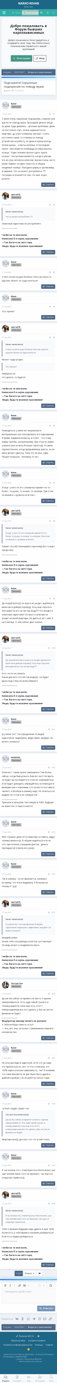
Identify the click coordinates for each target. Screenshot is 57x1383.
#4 (54, 306)
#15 (53, 912)
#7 (54, 482)
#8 (54, 521)
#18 (53, 1103)
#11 (53, 729)
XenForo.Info (21, 1356)
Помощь (39, 1345)
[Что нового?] (48, 13)
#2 (54, 204)
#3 (54, 272)
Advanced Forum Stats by (28, 1354)
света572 (15, 194)
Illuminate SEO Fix (25, 1336)
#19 (53, 1165)
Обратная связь (18, 1340)
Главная (49, 1345)
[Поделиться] (50, 114)
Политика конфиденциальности (17, 1345)
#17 (53, 1058)
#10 (53, 648)
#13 (53, 832)
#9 (54, 598)
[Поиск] (53, 13)
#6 (54, 425)
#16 (53, 993)
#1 (54, 114)
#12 (53, 767)
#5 (54, 337)
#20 (53, 1203)
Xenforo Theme (29, 1359)
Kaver (8, 90)
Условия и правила (36, 1340)
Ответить (50, 184)
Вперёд (30, 1273)
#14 (53, 874)
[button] (4, 12)
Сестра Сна (17, 983)
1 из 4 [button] (18, 1273)
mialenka (15, 757)
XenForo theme (25, 1361)
